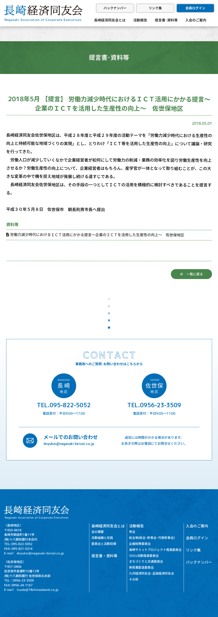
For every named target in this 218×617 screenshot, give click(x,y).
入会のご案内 (195, 20)
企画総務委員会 (140, 544)
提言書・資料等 (104, 555)
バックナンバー (115, 8)
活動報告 (140, 20)
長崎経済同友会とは (109, 20)
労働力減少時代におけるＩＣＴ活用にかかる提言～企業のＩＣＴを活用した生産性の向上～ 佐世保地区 (95, 234)
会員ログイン (195, 8)
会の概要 (97, 532)
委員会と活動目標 (103, 544)
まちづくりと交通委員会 (146, 562)
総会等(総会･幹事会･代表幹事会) (152, 538)
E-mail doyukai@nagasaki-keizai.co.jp (34, 553)
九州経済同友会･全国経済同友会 (151, 573)
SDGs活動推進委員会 (144, 556)
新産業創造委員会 (141, 567)
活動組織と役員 (102, 538)
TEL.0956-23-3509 (154, 405)
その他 (133, 579)
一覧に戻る (191, 274)
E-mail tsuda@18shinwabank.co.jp (31, 590)
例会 (132, 532)
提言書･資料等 (166, 20)
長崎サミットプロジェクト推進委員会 (155, 550)
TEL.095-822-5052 (64, 405)
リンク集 (155, 8)
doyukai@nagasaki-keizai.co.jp (68, 443)
